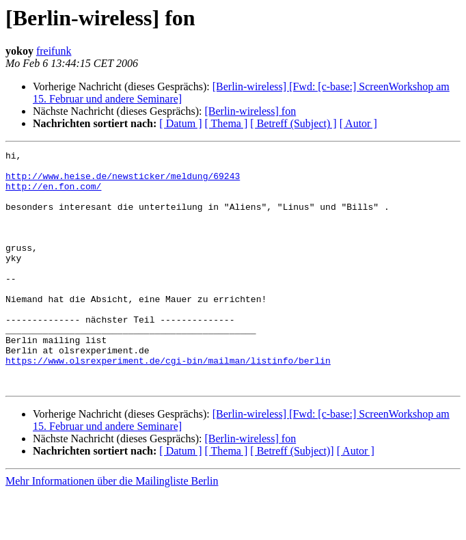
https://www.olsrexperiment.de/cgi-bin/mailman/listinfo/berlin (168, 403)
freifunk (54, 51)
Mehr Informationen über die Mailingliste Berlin (111, 528)
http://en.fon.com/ (53, 194)
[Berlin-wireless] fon (250, 111)
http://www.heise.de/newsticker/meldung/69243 (122, 182)
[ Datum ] (180, 123)
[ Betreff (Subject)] (291, 498)
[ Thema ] (226, 123)
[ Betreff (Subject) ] (293, 123)
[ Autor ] (358, 123)
